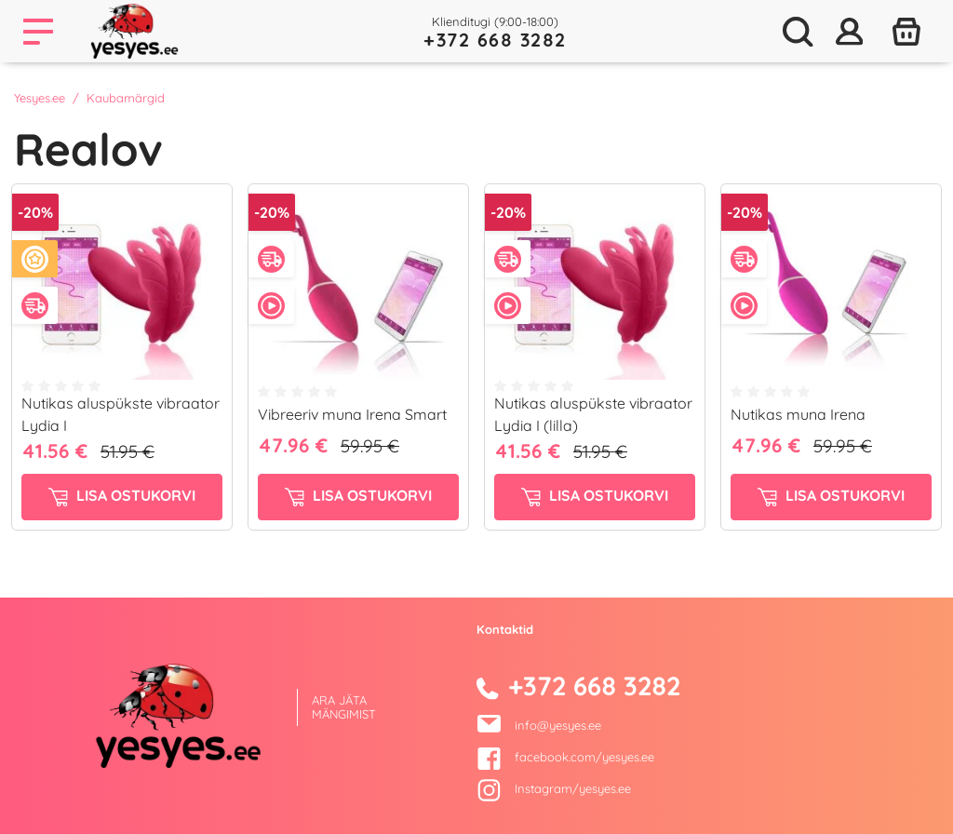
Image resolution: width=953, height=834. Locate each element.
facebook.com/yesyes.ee (565, 756)
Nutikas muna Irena (798, 414)
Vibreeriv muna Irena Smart (352, 414)
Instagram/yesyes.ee (553, 788)
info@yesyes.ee (558, 725)
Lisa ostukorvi (121, 496)
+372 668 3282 (495, 39)
